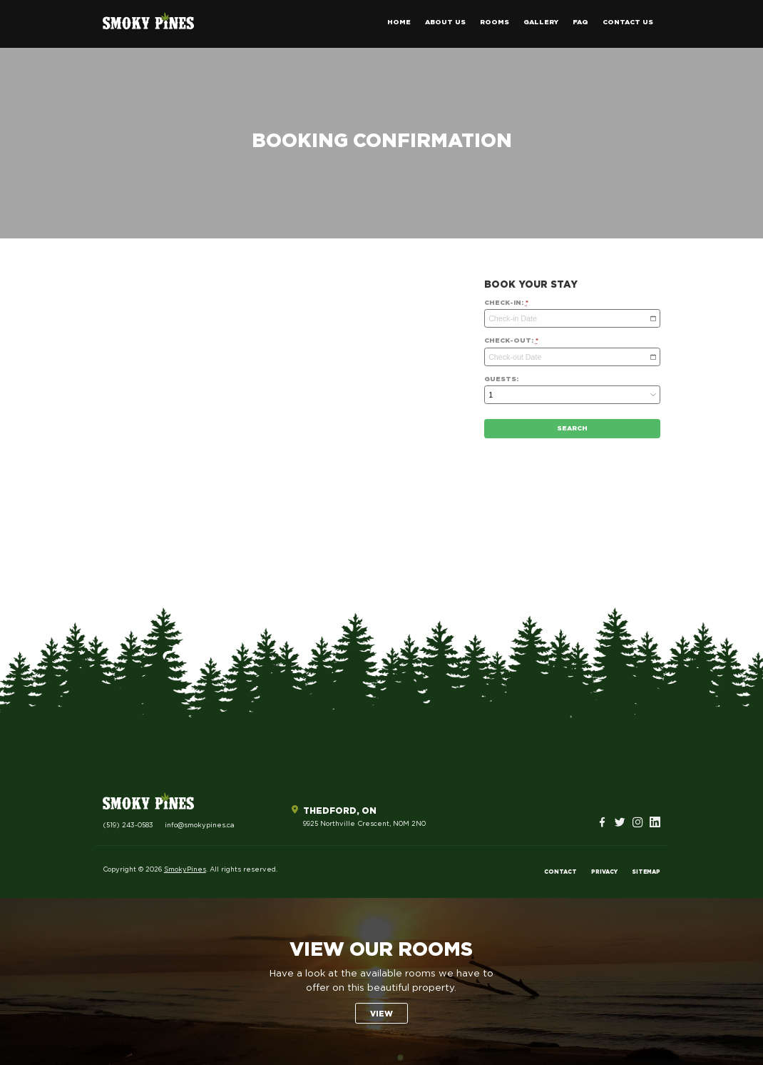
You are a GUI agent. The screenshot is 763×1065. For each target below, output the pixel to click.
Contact (560, 872)
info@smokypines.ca (200, 825)
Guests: (501, 379)
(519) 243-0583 (128, 825)
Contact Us (628, 22)
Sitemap (646, 872)
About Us (445, 22)
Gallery (540, 22)
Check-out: (511, 341)
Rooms (494, 22)
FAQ (580, 22)
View (381, 1014)
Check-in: (506, 303)
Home (399, 22)
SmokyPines (185, 870)
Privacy (604, 872)
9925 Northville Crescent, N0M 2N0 (364, 824)
